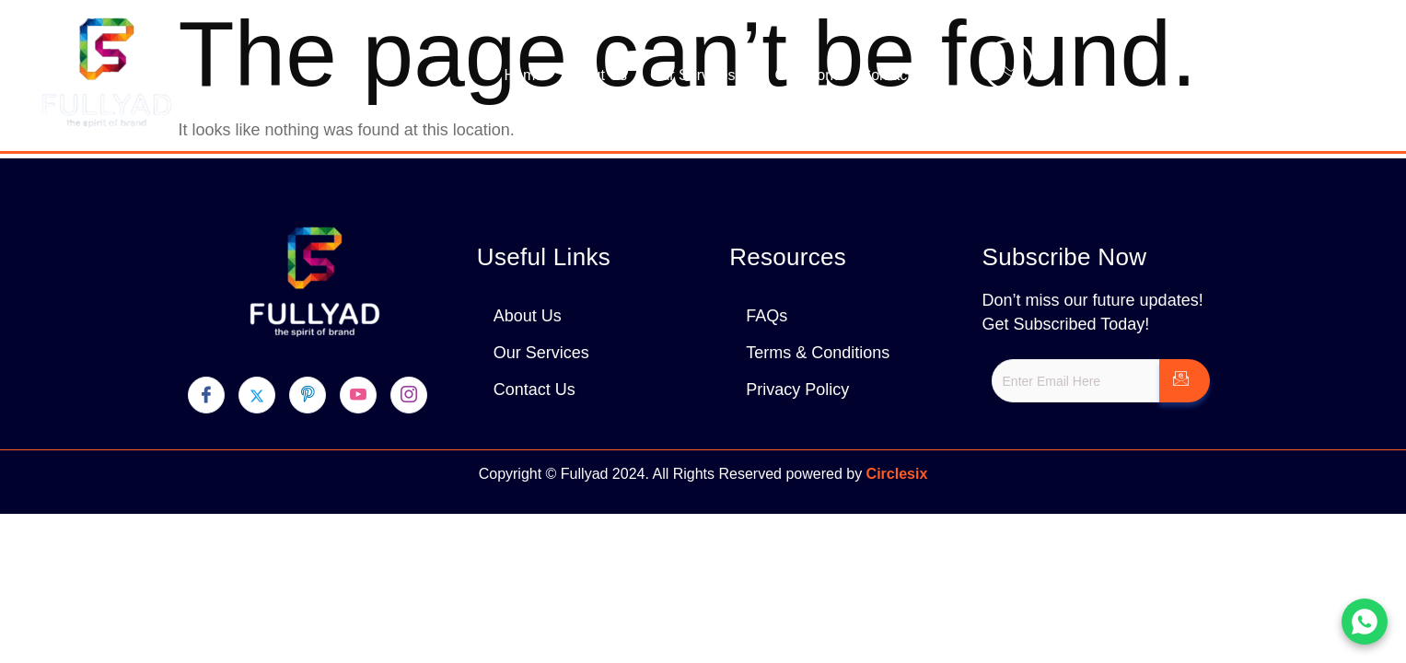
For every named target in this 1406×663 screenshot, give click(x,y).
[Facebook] (206, 395)
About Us (596, 75)
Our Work (805, 75)
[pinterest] (307, 395)
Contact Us (897, 75)
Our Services (700, 75)
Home (523, 75)
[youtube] (358, 395)
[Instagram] (408, 395)
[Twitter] (256, 395)
